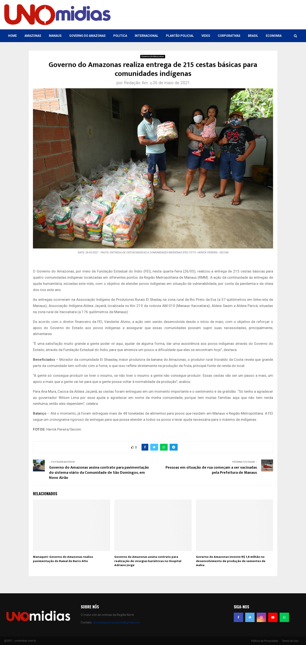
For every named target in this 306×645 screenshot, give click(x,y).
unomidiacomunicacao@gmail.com (116, 622)
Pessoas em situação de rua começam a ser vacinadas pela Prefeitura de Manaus (211, 470)
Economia (274, 35)
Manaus (55, 35)
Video (205, 35)
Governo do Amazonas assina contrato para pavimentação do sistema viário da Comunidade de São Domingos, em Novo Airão (99, 472)
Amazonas (32, 35)
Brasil (253, 35)
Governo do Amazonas (87, 35)
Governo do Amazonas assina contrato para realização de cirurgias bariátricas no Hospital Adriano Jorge (147, 561)
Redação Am (136, 82)
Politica (120, 35)
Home (12, 35)
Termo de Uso (290, 640)
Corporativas (229, 35)
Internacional (146, 35)
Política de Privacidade (264, 640)
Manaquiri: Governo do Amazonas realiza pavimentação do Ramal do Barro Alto (63, 559)
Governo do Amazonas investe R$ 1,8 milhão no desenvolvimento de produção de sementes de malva (230, 561)
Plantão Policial (180, 35)
